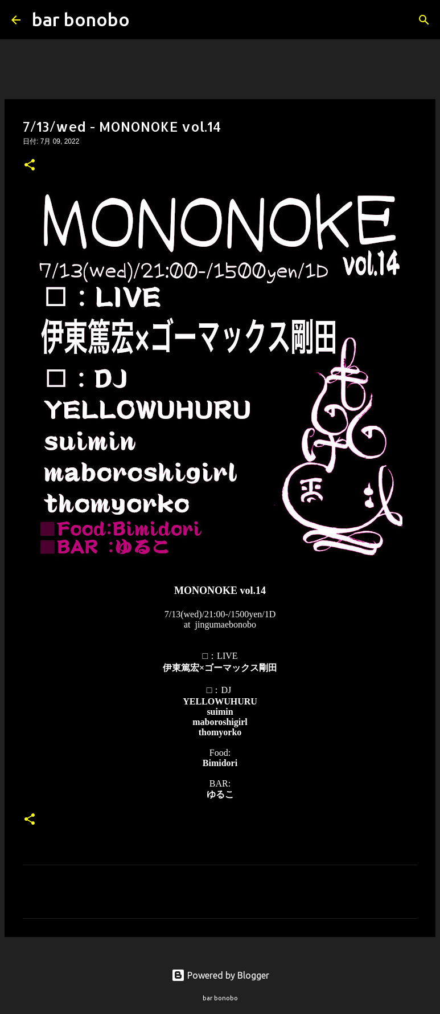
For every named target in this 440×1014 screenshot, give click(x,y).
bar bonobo (81, 19)
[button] (29, 166)
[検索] (146, 20)
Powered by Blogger (220, 975)
